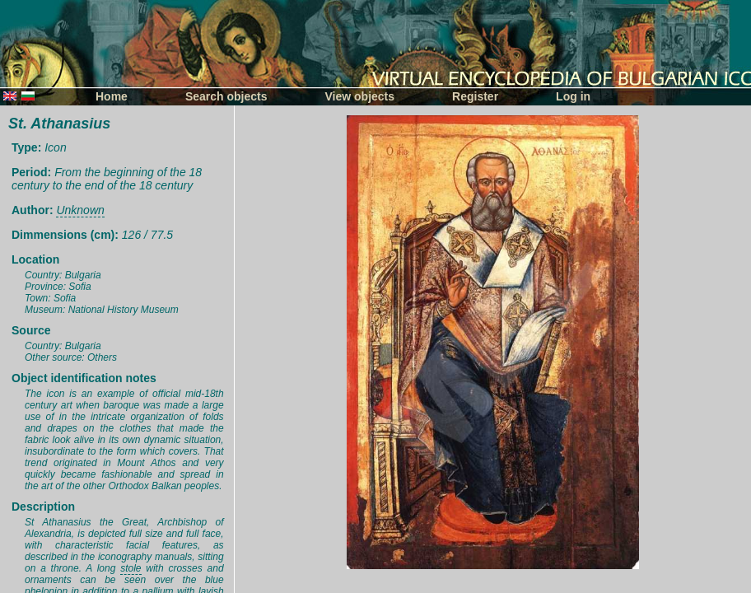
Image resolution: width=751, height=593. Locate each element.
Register (475, 96)
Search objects (226, 96)
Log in (573, 96)
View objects (360, 96)
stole (130, 568)
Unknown (80, 210)
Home (112, 96)
